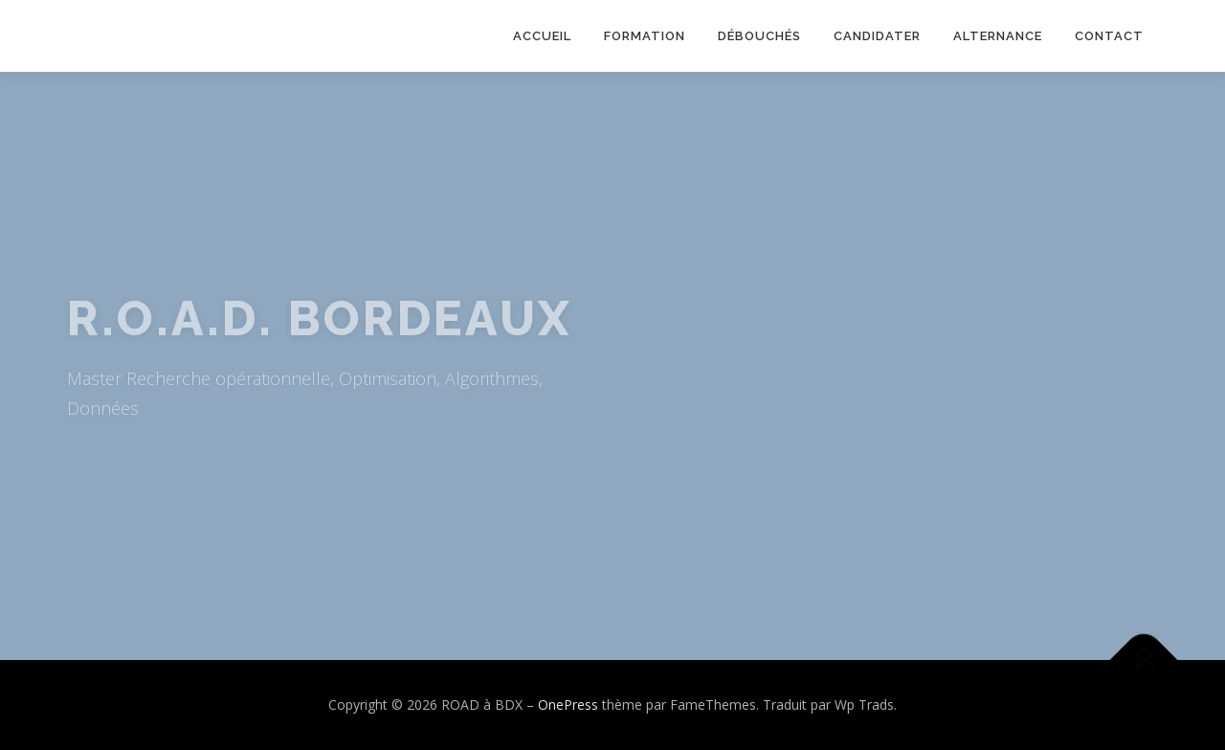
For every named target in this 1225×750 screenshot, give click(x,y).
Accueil (542, 36)
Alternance (997, 36)
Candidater (877, 36)
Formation (644, 36)
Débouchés (759, 36)
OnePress (568, 704)
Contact (1109, 36)
